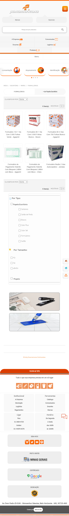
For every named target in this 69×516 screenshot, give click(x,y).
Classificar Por (11, 99)
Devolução (19, 403)
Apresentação (11, 70)
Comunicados (50, 39)
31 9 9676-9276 (19, 429)
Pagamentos (19, 410)
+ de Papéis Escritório (50, 92)
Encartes (16, 45)
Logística (50, 45)
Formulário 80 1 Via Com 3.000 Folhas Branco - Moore (34, 134)
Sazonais (51, 20)
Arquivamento (35, 70)
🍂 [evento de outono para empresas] (66, 261)
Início (6, 85)
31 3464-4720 (19, 422)
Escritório (14, 85)
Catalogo (50, 399)
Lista (61, 100)
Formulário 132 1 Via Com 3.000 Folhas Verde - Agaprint (13, 134)
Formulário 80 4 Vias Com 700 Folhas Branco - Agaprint (56, 134)
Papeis (23, 85)
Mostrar (54, 106)
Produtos (33, 50)
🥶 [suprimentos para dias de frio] (66, 268)
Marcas (17, 20)
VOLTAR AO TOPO (34, 371)
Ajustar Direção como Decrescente (30, 99)
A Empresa (15, 39)
